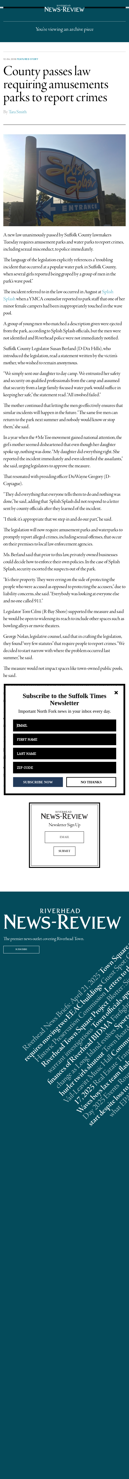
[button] (64, 700)
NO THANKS (91, 782)
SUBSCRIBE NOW (38, 782)
